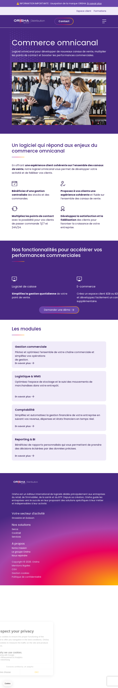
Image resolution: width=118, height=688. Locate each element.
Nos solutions (21, 525)
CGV (14, 569)
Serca (15, 529)
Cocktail (16, 533)
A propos (18, 544)
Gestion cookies (20, 573)
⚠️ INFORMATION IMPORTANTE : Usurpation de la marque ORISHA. (59, 3)
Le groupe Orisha (21, 551)
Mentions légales (21, 565)
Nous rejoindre (19, 555)
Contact (64, 21)
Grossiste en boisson (23, 517)
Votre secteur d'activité (28, 513)
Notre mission (19, 548)
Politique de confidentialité (26, 576)
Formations (100, 11)
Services (16, 536)
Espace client (84, 11)
